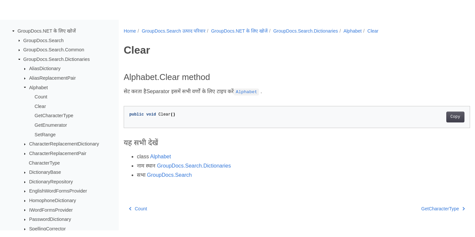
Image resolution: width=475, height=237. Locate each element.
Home (130, 31)
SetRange (45, 134)
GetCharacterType (54, 115)
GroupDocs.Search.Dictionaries (56, 59)
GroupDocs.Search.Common (53, 49)
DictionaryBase (45, 172)
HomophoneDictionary (52, 200)
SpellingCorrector (47, 228)
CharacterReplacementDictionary (64, 143)
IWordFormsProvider (51, 210)
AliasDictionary (44, 68)
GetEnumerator (51, 125)
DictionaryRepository (51, 181)
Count (41, 96)
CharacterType (44, 163)
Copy (431, 117)
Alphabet (38, 87)
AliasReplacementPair (52, 78)
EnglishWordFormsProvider (58, 191)
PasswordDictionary (50, 219)
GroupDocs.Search (43, 40)
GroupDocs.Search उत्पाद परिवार (174, 31)
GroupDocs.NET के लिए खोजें (46, 31)
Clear (40, 106)
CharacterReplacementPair (57, 153)
